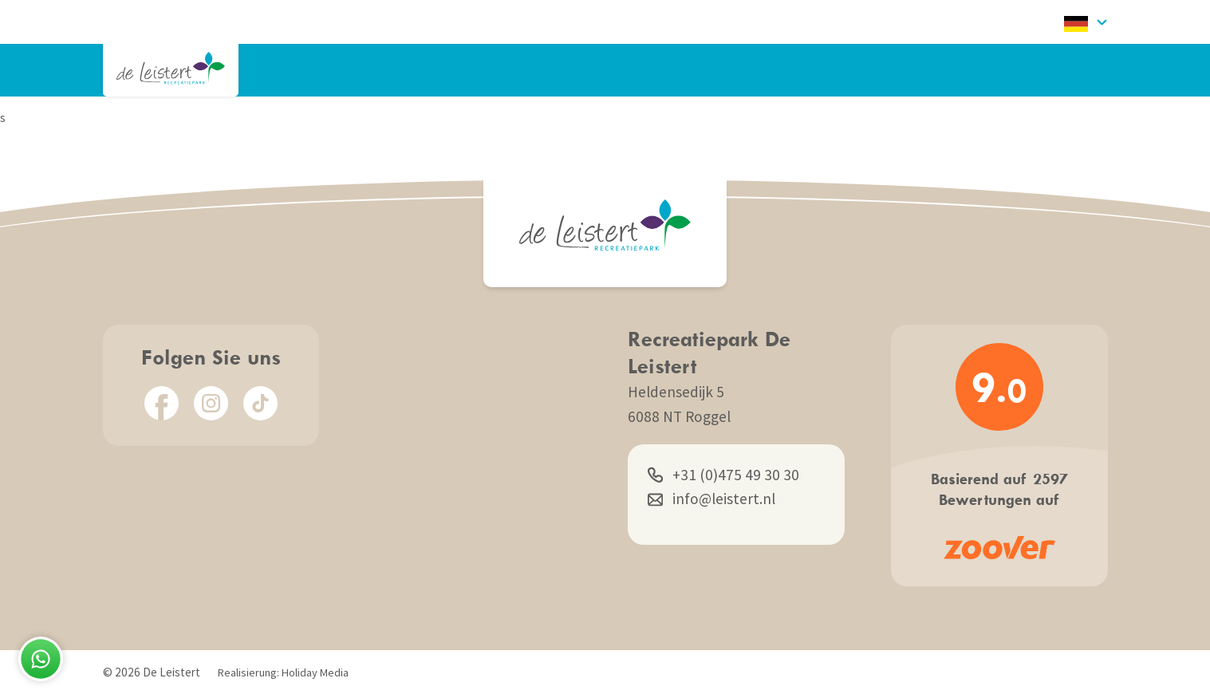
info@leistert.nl (711, 499)
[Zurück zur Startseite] (170, 68)
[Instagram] (211, 403)
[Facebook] (161, 403)
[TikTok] (260, 403)
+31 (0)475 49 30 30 (723, 475)
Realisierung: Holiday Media (283, 672)
